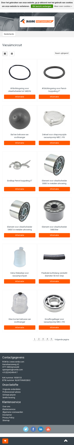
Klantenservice (8, 409)
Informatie (19, 97)
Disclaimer (7, 415)
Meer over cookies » (63, 6)
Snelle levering (8, 398)
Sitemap (5, 420)
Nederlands (9, 34)
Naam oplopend (61, 53)
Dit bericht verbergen (42, 6)
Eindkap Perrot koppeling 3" (19, 181)
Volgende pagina (62, 339)
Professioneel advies (11, 392)
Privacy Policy (8, 418)
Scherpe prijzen (9, 395)
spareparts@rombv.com (12, 370)
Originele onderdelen (11, 389)
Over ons (6, 406)
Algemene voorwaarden (12, 412)
